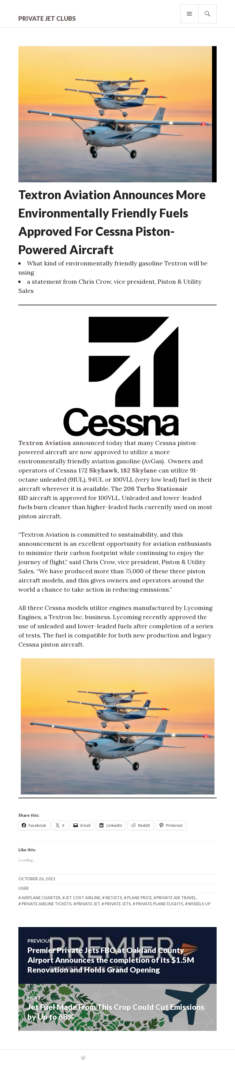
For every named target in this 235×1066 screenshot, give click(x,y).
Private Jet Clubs (47, 18)
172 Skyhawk (98, 470)
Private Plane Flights (159, 903)
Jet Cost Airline (82, 897)
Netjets (113, 897)
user (23, 888)
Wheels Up (199, 903)
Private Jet (88, 903)
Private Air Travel (176, 897)
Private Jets (118, 903)
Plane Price (139, 897)
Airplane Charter (41, 897)
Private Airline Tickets (46, 903)
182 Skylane (139, 470)
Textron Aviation (44, 443)
